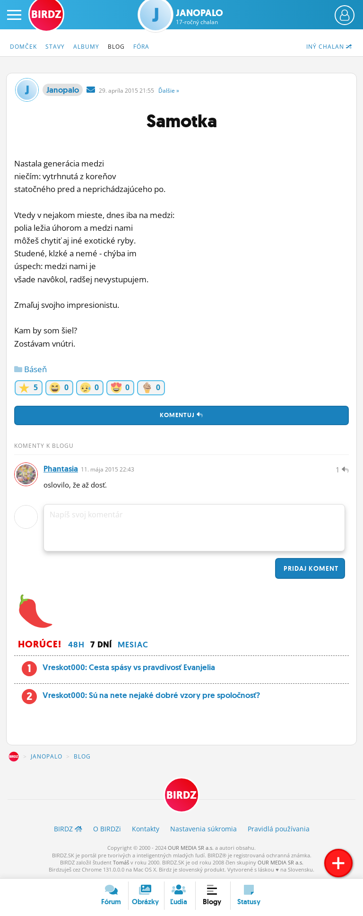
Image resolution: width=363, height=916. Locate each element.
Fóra (141, 47)
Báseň (30, 369)
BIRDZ (13, 756)
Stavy (55, 47)
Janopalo (199, 16)
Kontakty (145, 828)
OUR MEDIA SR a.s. (191, 847)
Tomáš (121, 862)
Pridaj (310, 568)
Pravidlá (279, 828)
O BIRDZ (107, 828)
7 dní (101, 644)
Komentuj (181, 415)
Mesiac (133, 644)
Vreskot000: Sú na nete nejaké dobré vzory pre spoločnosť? (151, 695)
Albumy (86, 47)
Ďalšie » (168, 91)
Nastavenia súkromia (203, 828)
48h (76, 644)
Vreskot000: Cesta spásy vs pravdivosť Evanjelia (129, 667)
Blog (116, 47)
